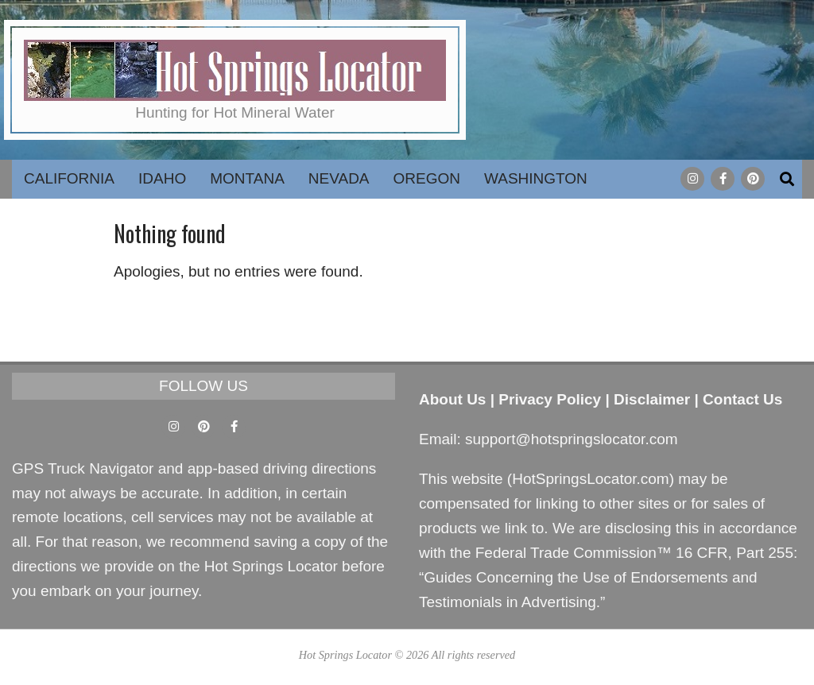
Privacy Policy (549, 399)
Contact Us (742, 399)
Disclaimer (652, 399)
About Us (452, 399)
